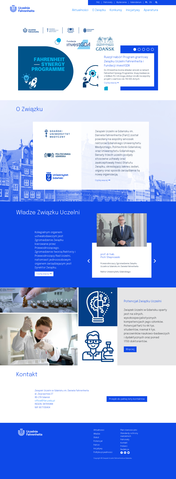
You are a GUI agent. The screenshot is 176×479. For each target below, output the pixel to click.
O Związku (99, 10)
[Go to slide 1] (134, 49)
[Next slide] (155, 261)
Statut (96, 437)
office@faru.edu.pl (45, 401)
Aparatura (151, 10)
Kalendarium (136, 2)
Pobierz (123, 446)
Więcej (130, 349)
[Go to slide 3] (143, 49)
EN (150, 2)
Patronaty (108, 2)
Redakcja (124, 449)
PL (146, 2)
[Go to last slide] (89, 261)
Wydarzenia (121, 2)
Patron (97, 445)
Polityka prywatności (103, 452)
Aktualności (80, 10)
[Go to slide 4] (148, 49)
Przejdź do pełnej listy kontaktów (127, 399)
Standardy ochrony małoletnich (129, 434)
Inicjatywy (133, 10)
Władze (97, 434)
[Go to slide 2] (139, 49)
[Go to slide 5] (152, 49)
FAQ (98, 2)
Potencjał (98, 441)
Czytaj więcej (101, 180)
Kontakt (123, 443)
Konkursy (116, 10)
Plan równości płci (128, 430)
